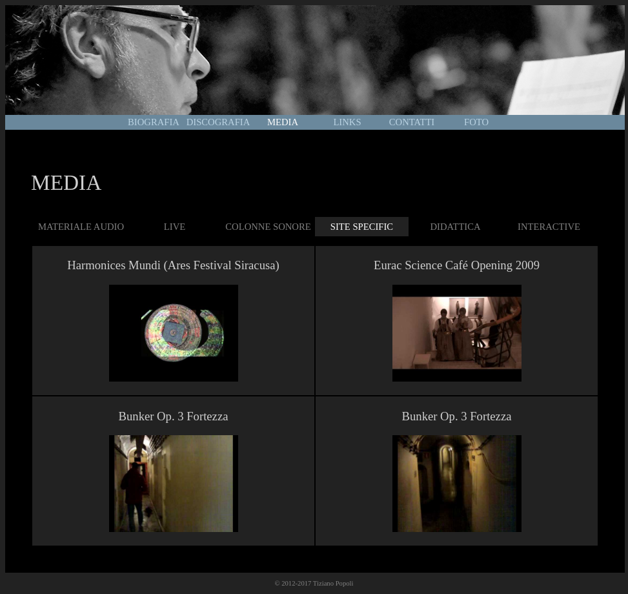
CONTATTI (411, 122)
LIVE (174, 226)
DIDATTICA (455, 226)
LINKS (347, 122)
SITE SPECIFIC (361, 226)
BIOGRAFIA (153, 122)
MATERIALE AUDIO (81, 226)
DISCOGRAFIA (218, 122)
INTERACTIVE (549, 226)
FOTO (476, 122)
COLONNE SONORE (267, 226)
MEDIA (282, 122)
